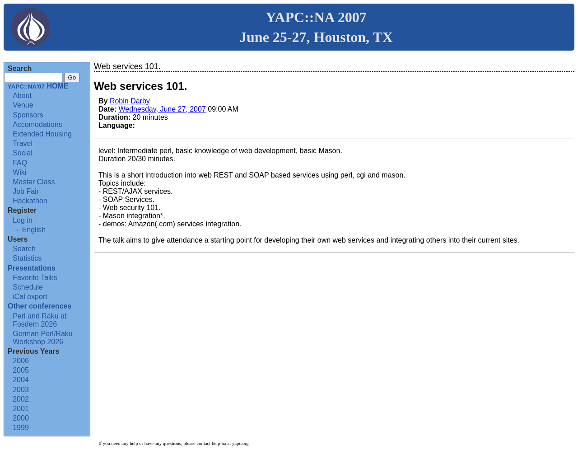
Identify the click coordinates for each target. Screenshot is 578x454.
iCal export (30, 296)
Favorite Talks (35, 277)
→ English (29, 230)
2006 (21, 361)
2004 (21, 380)
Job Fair (26, 191)
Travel (23, 143)
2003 (21, 389)
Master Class (34, 182)
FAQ (20, 163)
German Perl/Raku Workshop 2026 (43, 338)
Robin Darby (130, 101)
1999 (21, 427)
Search (24, 249)
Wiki (19, 172)
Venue (23, 105)
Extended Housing (42, 134)
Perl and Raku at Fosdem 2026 (39, 320)
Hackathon (30, 201)
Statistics (27, 258)
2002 (21, 399)
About (22, 95)
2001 (21, 408)
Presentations (32, 268)
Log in (23, 220)
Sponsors (28, 115)
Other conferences (39, 306)
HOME (38, 86)
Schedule (28, 287)
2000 (21, 418)
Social (23, 153)
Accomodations (37, 124)
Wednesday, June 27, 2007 (161, 109)
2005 (21, 370)
